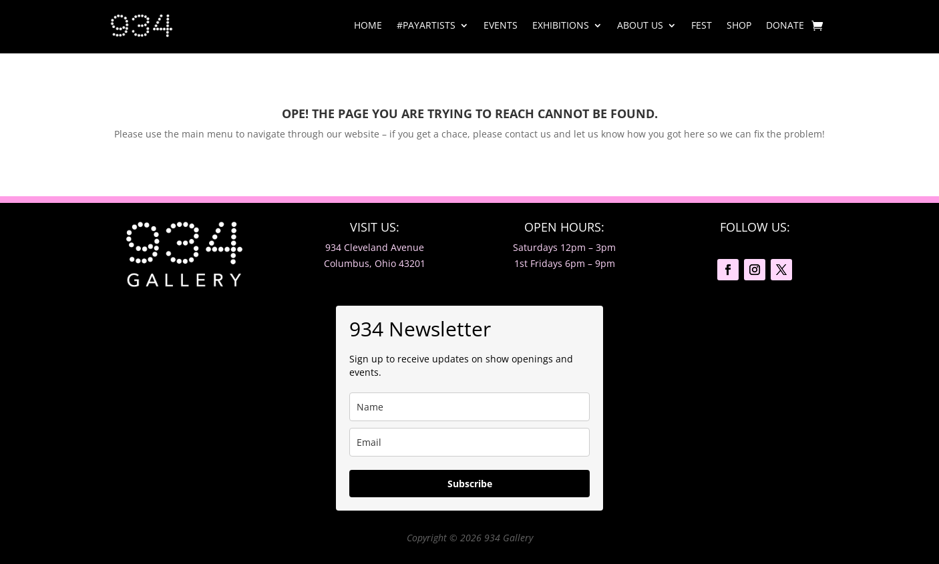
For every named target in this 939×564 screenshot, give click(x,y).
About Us (640, 25)
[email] (469, 442)
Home (368, 25)
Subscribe (469, 483)
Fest (701, 25)
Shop (739, 25)
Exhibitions (560, 25)
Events (501, 25)
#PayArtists (426, 25)
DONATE (785, 25)
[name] (469, 406)
